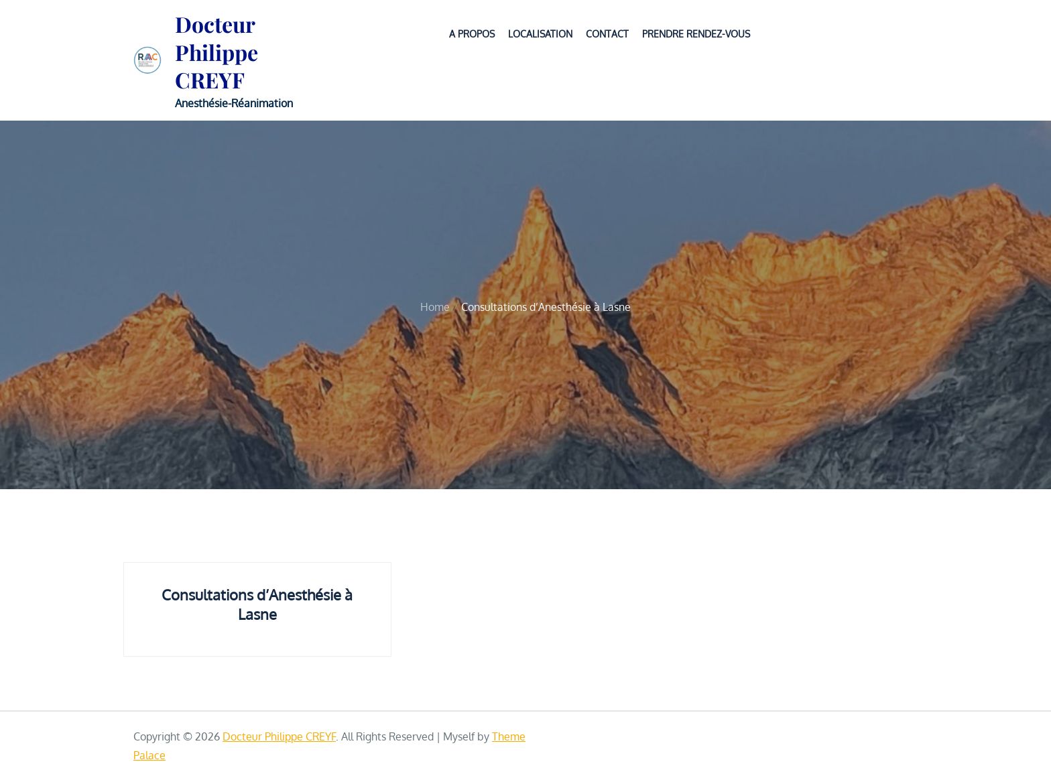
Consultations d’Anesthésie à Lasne (257, 604)
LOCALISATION (540, 34)
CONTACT (607, 34)
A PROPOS (472, 34)
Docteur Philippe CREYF (216, 51)
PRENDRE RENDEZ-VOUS (696, 34)
